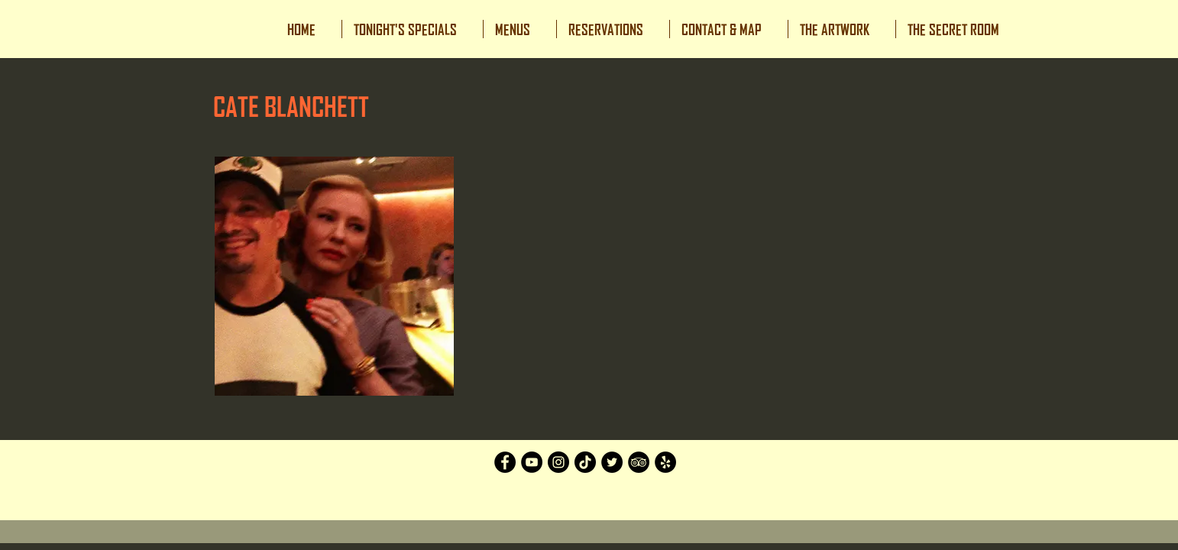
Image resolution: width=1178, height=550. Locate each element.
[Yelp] (665, 462)
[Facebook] (505, 462)
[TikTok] (585, 462)
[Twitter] (612, 462)
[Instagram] (558, 462)
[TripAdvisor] (638, 462)
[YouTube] (531, 462)
